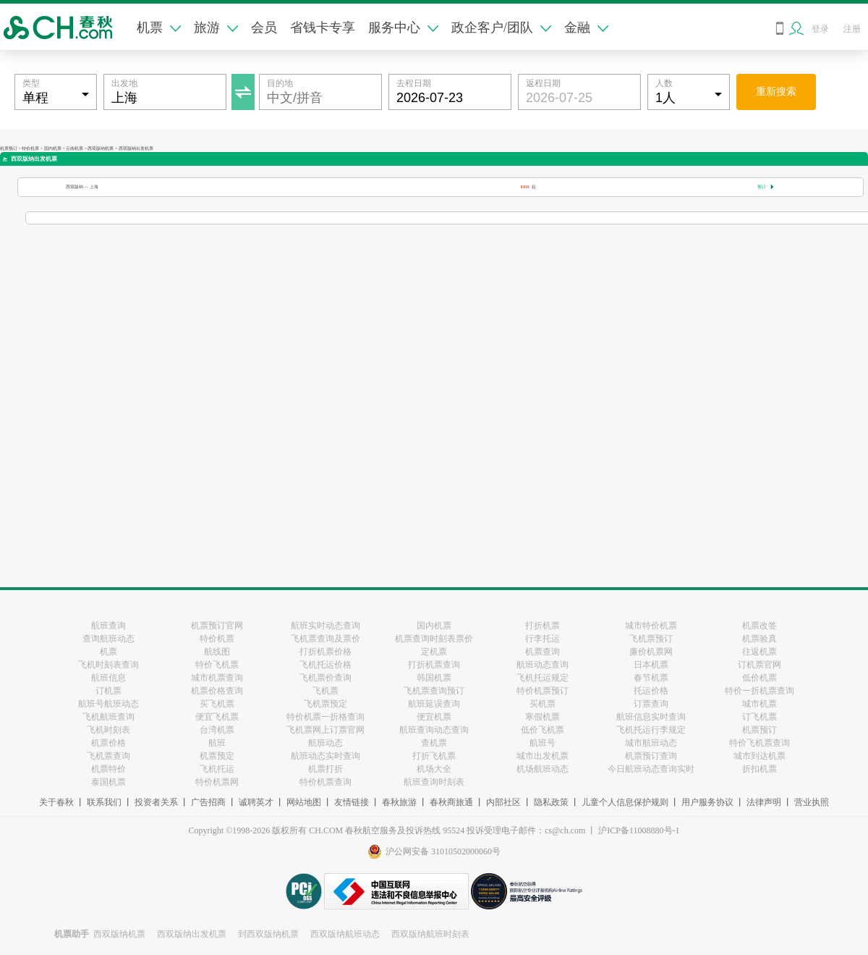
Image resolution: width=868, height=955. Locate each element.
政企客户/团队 (501, 27)
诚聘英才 (256, 802)
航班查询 (108, 625)
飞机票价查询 (325, 678)
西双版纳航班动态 (345, 934)
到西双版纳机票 (268, 934)
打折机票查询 (434, 665)
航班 (217, 743)
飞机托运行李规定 (651, 730)
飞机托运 (217, 769)
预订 (765, 187)
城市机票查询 (217, 678)
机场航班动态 (542, 769)
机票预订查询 (651, 756)
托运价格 (651, 691)
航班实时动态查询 (325, 625)
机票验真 (759, 639)
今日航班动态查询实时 (651, 769)
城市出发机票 (542, 756)
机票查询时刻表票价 (434, 639)
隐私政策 (551, 802)
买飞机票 (217, 704)
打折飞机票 (434, 756)
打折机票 (542, 625)
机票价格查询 (217, 691)
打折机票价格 (325, 652)
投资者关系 (156, 802)
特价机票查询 (325, 782)
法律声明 (763, 802)
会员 (264, 27)
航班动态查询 (542, 665)
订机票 (108, 691)
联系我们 (104, 802)
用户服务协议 (707, 802)
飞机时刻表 (108, 730)
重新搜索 (776, 91)
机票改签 (759, 625)
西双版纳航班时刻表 (430, 934)
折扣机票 (759, 769)
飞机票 (325, 691)
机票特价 (108, 769)
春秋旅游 (399, 802)
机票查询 (542, 652)
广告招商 (208, 802)
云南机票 (74, 148)
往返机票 (759, 652)
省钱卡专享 (322, 27)
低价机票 (759, 678)
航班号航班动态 (108, 704)
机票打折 (325, 769)
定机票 (434, 652)
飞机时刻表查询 (108, 665)
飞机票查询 (108, 756)
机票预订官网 (217, 625)
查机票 (434, 743)
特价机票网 (217, 782)
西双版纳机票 (101, 148)
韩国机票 (434, 678)
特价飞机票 (217, 665)
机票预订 (8, 148)
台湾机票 (217, 730)
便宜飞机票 (217, 717)
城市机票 (759, 704)
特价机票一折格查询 (325, 717)
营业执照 (811, 802)
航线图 (217, 652)
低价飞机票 (542, 730)
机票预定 (217, 756)
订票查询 (651, 704)
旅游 (216, 27)
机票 (159, 27)
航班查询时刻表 (434, 782)
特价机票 (30, 148)
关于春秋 (56, 802)
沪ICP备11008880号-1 (638, 830)
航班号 (542, 743)
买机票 (542, 704)
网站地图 (303, 802)
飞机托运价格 (325, 665)
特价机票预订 (542, 691)
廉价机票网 (651, 652)
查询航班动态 (108, 639)
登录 (820, 29)
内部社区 (503, 802)
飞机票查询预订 (434, 691)
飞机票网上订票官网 (325, 730)
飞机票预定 (325, 704)
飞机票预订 (651, 639)
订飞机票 (759, 717)
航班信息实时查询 (651, 717)
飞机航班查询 (108, 717)
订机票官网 (759, 665)
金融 (586, 27)
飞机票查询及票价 (325, 639)
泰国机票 (108, 782)
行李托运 (542, 639)
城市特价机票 (651, 625)
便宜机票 (434, 717)
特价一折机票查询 (759, 691)
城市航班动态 (651, 743)
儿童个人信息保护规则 (625, 802)
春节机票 (651, 678)
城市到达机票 (759, 756)
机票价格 (108, 743)
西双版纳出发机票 (191, 934)
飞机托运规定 (542, 678)
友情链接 (351, 802)
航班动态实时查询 (325, 756)
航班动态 (325, 743)
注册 (852, 29)
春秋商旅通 (451, 802)
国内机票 (52, 148)
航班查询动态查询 (434, 730)
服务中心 (403, 27)
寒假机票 (542, 717)
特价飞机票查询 (759, 743)
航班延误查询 (434, 704)
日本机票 (651, 665)
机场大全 (434, 769)
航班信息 (108, 678)
